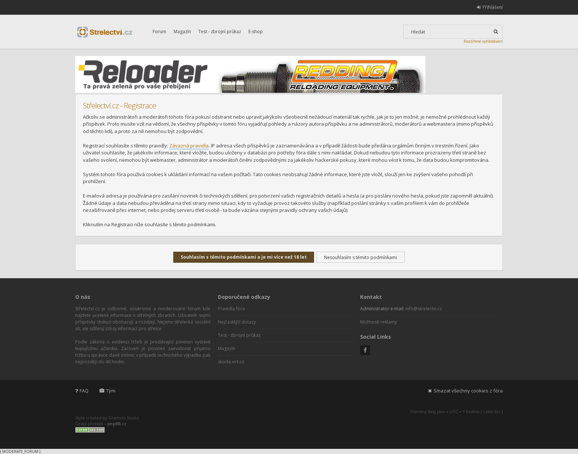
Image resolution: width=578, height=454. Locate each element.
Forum (159, 31)
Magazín (182, 31)
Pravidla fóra (231, 308)
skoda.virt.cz (231, 362)
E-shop (255, 31)
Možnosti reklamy (378, 322)
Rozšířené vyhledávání (483, 41)
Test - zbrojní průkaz (219, 31)
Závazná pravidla (189, 145)
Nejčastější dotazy (237, 322)
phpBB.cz (116, 423)
